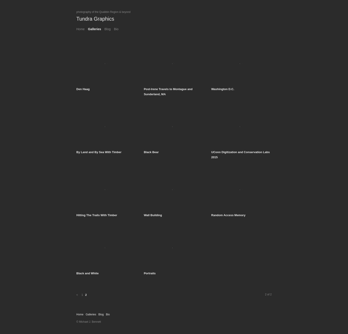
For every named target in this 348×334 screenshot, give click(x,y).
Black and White (87, 273)
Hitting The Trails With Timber (96, 215)
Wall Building (153, 215)
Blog (108, 29)
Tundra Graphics (95, 19)
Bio (116, 29)
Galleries (94, 29)
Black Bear (151, 152)
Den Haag (83, 89)
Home (80, 29)
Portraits (150, 273)
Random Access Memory (228, 215)
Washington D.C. (222, 89)
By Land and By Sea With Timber (98, 152)
